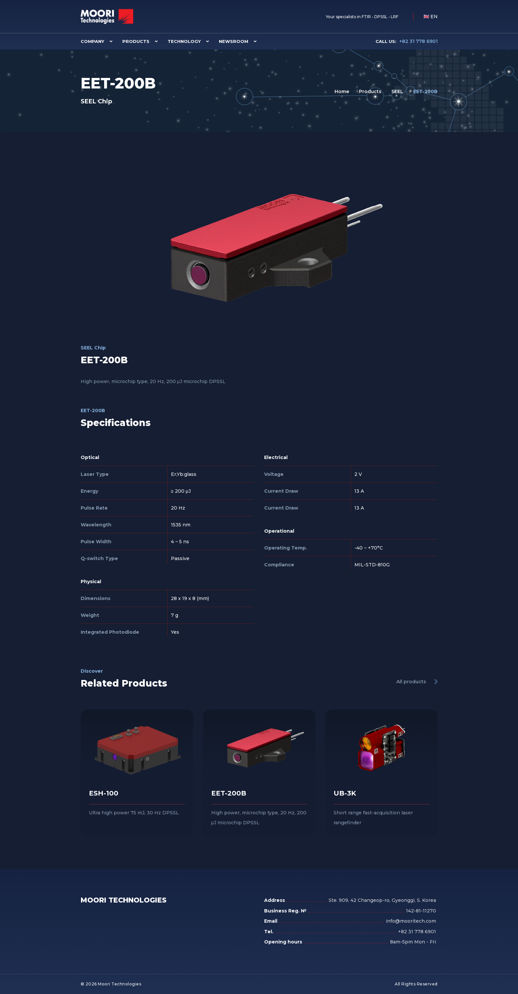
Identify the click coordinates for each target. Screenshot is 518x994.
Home (342, 91)
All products (411, 682)
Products (135, 41)
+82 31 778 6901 (407, 41)
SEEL (397, 91)
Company (92, 41)
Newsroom (233, 41)
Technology (184, 41)
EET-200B (425, 91)
